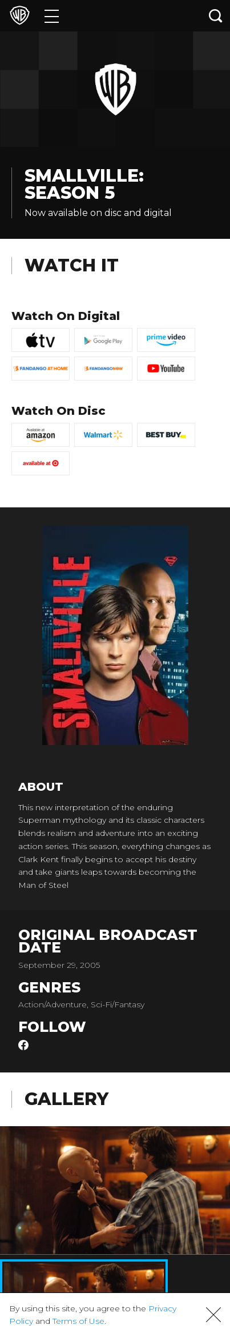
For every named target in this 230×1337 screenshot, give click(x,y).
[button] (213, 1314)
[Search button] (215, 15)
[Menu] (51, 15)
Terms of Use (78, 1321)
